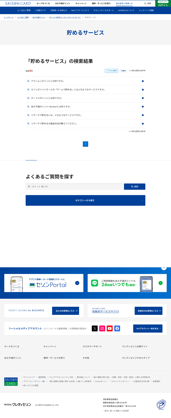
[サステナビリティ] (139, 317)
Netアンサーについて (80, 15)
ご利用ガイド (40, 15)
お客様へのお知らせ (58, 15)
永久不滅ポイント (38, 22)
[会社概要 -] (139, 310)
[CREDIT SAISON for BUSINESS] (43, 267)
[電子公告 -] (139, 324)
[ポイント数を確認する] (21, 361)
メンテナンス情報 (146, 15)
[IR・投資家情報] (139, 321)
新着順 (123, 75)
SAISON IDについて (126, 15)
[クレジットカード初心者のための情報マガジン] (139, 339)
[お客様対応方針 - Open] (140, 381)
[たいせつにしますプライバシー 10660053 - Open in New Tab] (161, 410)
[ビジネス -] (139, 314)
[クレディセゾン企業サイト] (139, 307)
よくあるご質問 (23, 15)
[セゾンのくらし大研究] (139, 350)
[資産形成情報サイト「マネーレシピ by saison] (139, 345)
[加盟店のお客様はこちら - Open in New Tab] (127, 267)
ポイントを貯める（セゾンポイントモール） (65, 22)
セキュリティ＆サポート (104, 15)
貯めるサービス (90, 22)
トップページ (8, 22)
